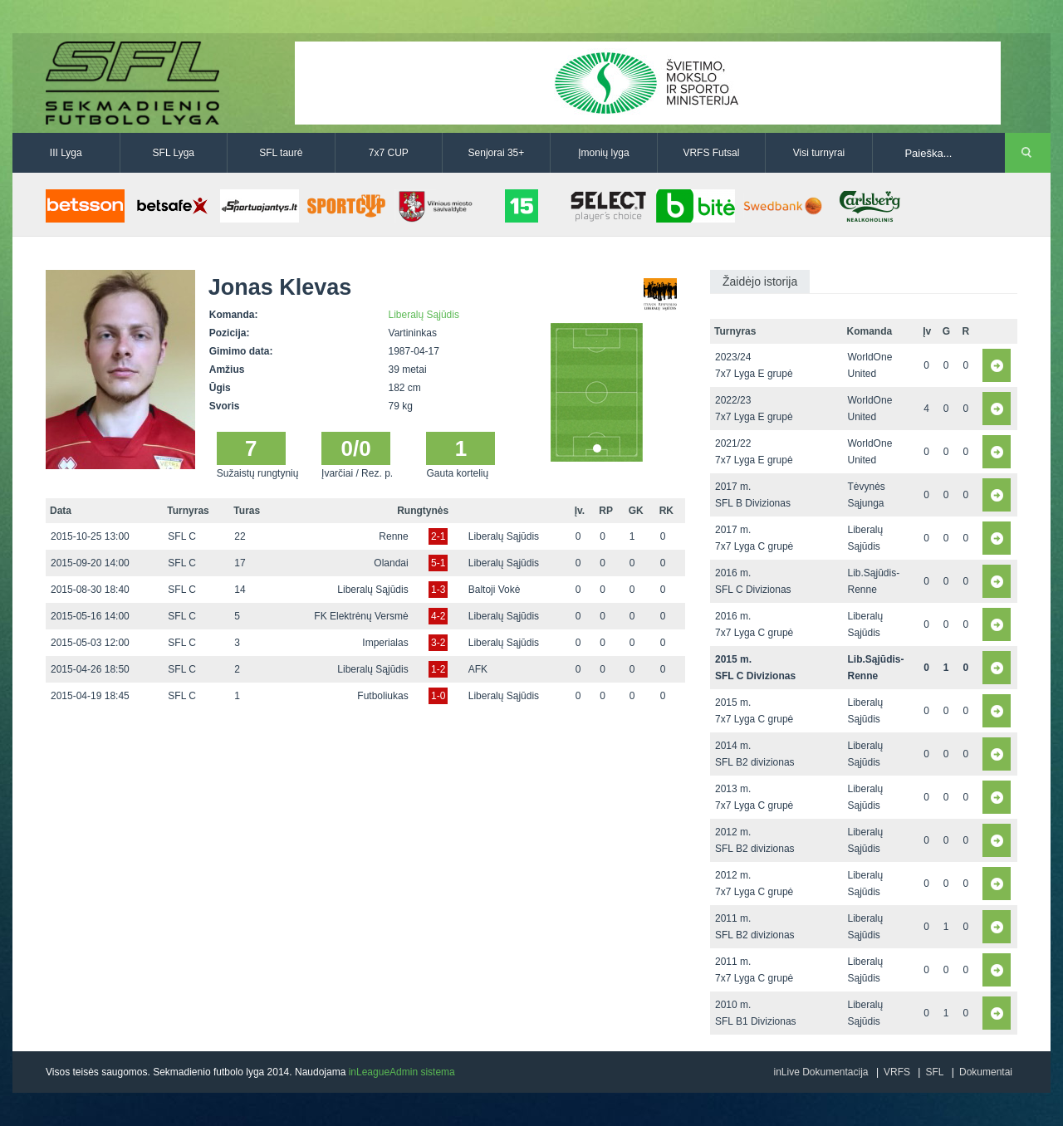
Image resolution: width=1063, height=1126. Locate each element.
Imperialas (385, 643)
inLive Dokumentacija (820, 1072)
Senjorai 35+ (496, 153)
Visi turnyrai (819, 153)
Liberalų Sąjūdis (424, 315)
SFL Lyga (173, 153)
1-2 (438, 669)
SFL (934, 1072)
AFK (477, 669)
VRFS (897, 1072)
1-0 (438, 696)
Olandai (391, 563)
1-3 (438, 589)
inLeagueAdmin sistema (402, 1072)
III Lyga (66, 153)
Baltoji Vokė (494, 589)
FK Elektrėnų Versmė (361, 616)
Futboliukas (382, 696)
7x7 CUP (389, 153)
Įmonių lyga (603, 153)
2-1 (438, 536)
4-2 (438, 616)
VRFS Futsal (711, 153)
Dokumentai (985, 1072)
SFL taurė (280, 153)
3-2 (438, 643)
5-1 (438, 563)
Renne (393, 536)
